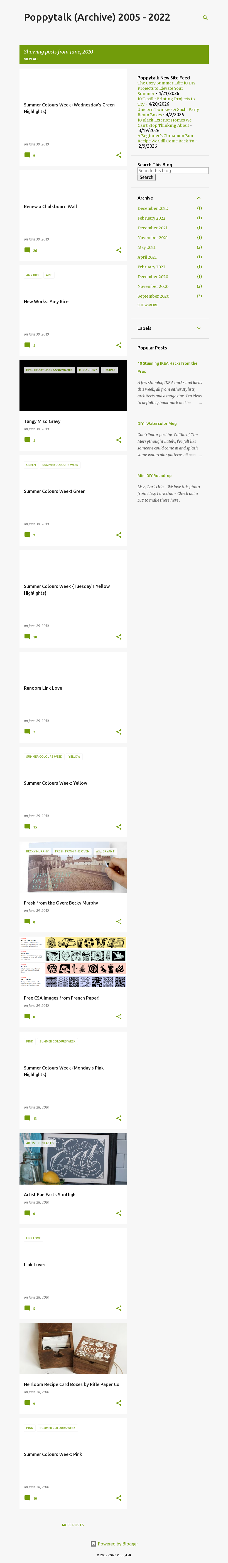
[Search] (205, 18)
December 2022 (153, 208)
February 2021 (151, 266)
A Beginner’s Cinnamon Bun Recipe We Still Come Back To (166, 138)
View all (31, 59)
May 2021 (147, 247)
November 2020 (153, 286)
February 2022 (151, 218)
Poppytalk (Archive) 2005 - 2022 (97, 17)
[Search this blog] (173, 170)
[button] (119, 155)
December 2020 (153, 276)
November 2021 (153, 237)
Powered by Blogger (114, 1543)
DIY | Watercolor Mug (157, 423)
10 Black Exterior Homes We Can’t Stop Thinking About (165, 123)
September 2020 (153, 296)
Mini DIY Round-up (154, 475)
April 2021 (147, 257)
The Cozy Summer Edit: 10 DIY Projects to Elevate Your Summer (166, 88)
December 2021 (153, 227)
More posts (73, 1525)
